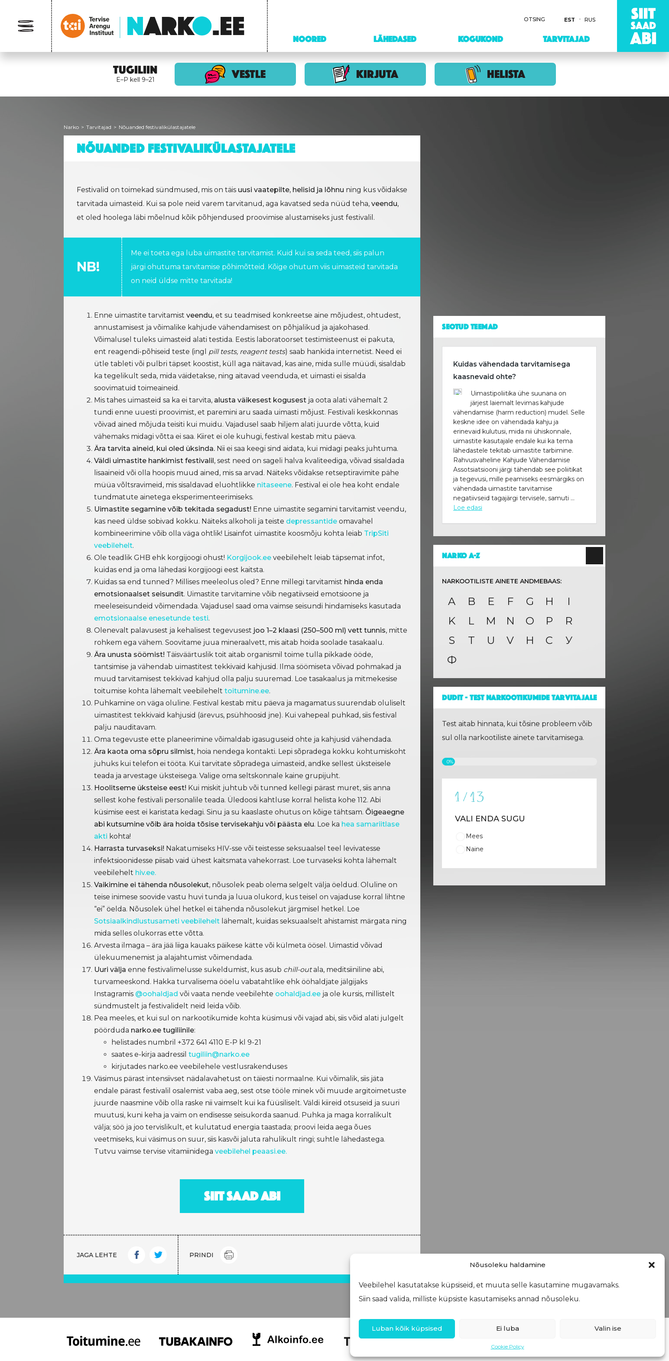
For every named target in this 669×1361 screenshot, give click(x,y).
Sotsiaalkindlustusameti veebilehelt (157, 921)
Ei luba (507, 1328)
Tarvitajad (566, 39)
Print (228, 1255)
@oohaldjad (156, 994)
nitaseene (274, 485)
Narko (71, 127)
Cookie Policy (507, 1346)
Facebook (136, 1255)
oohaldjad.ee (298, 994)
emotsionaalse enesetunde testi (151, 618)
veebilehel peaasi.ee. (251, 1151)
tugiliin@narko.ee (219, 1054)
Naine (475, 849)
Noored (309, 39)
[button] (651, 1265)
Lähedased (394, 39)
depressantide (311, 521)
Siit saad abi (242, 1196)
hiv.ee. (145, 873)
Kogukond (480, 39)
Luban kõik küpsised (407, 1328)
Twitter (158, 1255)
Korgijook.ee (249, 557)
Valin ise (607, 1328)
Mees (474, 836)
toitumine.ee (246, 691)
